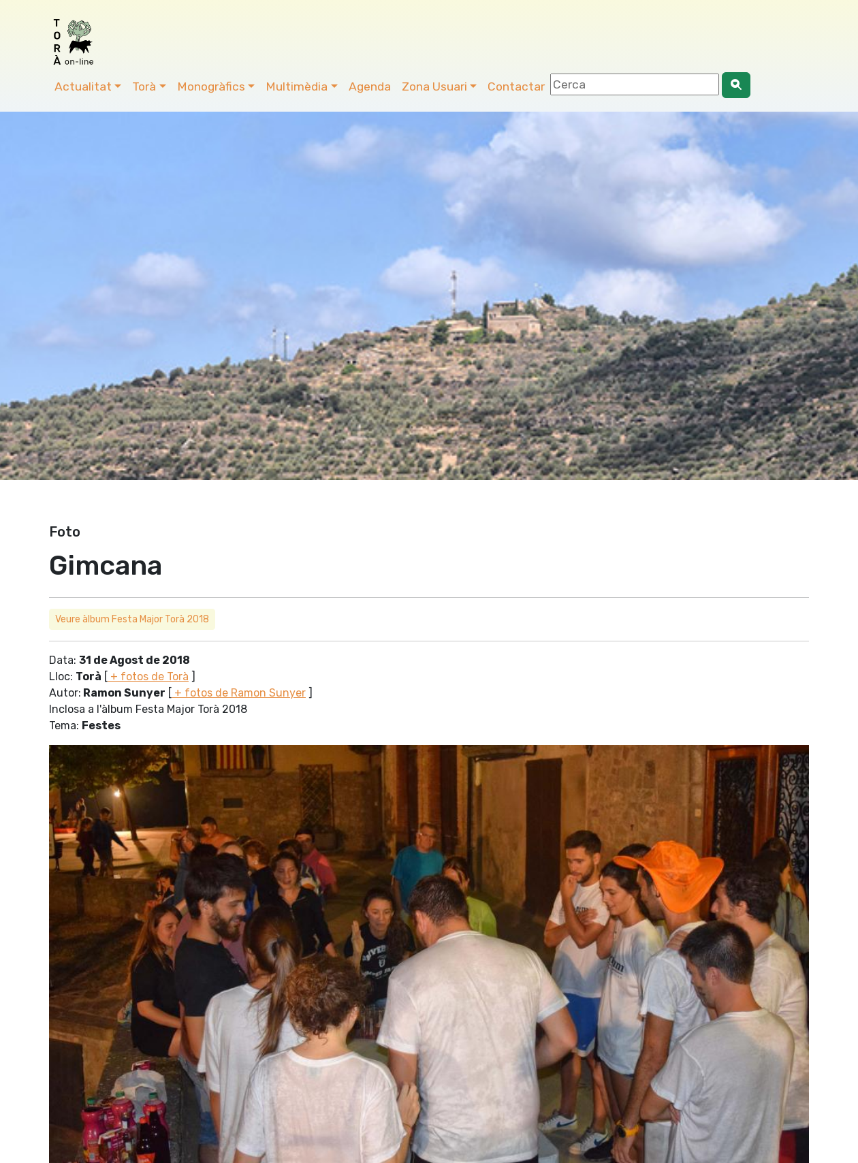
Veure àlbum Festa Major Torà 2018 (132, 619)
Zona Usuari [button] (434, 86)
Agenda (370, 86)
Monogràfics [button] (211, 86)
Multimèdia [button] (297, 86)
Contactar (516, 86)
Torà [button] (144, 86)
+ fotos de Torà (148, 676)
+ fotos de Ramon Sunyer (239, 692)
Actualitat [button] (83, 86)
